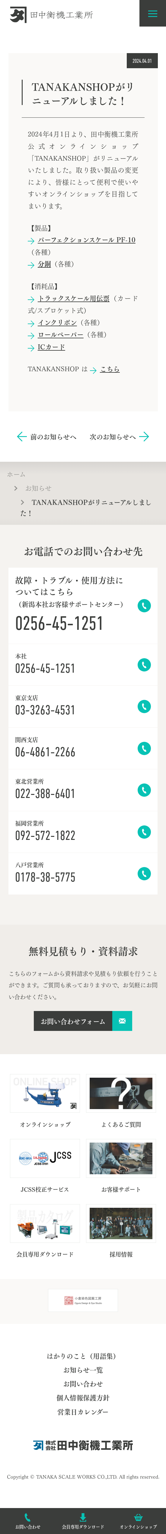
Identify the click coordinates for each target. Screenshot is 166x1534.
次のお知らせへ (113, 436)
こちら (110, 368)
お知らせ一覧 (83, 1369)
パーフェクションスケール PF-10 (87, 239)
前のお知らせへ (53, 436)
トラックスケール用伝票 (74, 297)
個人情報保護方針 (83, 1397)
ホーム (16, 473)
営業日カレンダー (83, 1411)
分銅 (44, 263)
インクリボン (57, 322)
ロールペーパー (61, 334)
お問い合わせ (83, 1383)
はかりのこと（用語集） (83, 1355)
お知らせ (38, 487)
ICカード (51, 346)
